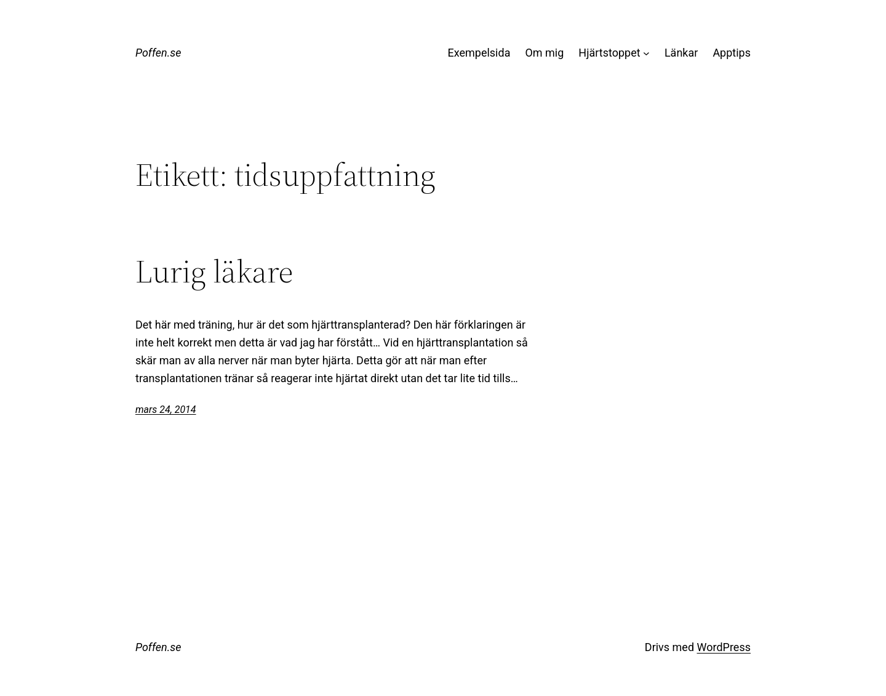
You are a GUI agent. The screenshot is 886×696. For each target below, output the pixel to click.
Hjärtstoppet (609, 52)
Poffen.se (158, 52)
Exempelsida (478, 52)
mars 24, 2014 (165, 409)
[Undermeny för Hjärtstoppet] (646, 53)
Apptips (731, 52)
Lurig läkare (214, 271)
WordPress (724, 647)
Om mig (544, 52)
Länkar (681, 52)
